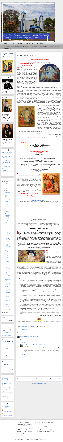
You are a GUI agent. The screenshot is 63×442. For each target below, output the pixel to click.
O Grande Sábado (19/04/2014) (7, 239)
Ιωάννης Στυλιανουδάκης (8, 414)
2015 (5, 188)
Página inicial (39, 378)
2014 (5, 190)
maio (6, 211)
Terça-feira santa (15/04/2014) (7, 267)
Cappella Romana (6, 335)
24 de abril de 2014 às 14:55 (40, 344)
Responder (22, 339)
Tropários (34, 46)
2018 (5, 181)
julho (6, 207)
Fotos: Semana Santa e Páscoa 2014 (7, 226)
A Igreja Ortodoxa (54, 46)
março (7, 304)
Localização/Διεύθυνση (16, 43)
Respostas (24, 342)
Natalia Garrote (23, 336)
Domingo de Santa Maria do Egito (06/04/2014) (7, 297)
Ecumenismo (5, 387)
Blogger (46, 439)
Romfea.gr (4, 160)
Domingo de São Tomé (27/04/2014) (7, 217)
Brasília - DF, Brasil (23, 329)
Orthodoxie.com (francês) (6, 163)
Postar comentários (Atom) (40, 383)
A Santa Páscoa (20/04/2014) (7, 233)
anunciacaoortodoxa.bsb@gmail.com (26, 428)
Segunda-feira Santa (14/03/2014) (7, 274)
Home (5, 43)
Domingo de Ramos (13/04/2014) (7, 282)
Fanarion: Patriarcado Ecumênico (7, 153)
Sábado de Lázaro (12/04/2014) (7, 288)
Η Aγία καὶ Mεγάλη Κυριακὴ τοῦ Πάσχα (39, 200)
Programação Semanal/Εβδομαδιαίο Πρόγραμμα (16, 46)
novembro (7, 195)
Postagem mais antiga (55, 378)
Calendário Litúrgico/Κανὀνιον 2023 (34, 43)
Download (59, 136)
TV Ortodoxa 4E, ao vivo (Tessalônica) (7, 157)
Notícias (4, 396)
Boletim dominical (25, 328)
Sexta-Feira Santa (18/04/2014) (7, 245)
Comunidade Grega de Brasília (8, 411)
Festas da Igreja (5, 393)
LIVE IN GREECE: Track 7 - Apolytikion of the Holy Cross (7, 331)
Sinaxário (4, 398)
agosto (7, 204)
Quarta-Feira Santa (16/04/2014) (7, 260)
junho (6, 209)
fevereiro (7, 306)
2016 (5, 186)
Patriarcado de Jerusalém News (6, 173)
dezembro (7, 192)
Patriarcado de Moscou (5, 169)
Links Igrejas (43, 46)
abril (6, 213)
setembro (7, 201)
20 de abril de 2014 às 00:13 (32, 336)
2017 (5, 184)
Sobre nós (6, 48)
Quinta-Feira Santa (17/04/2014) (7, 252)
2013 (5, 312)
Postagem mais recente (22, 378)
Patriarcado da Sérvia (7, 166)
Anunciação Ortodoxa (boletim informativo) (6, 380)
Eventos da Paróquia (7, 390)
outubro (7, 199)
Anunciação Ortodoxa (28, 344)
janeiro (7, 310)
